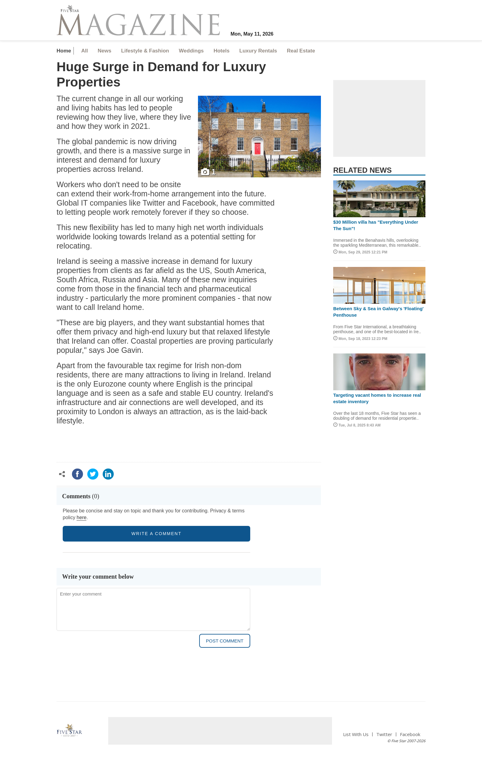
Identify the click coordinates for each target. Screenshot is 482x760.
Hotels (222, 51)
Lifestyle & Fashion (145, 51)
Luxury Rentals (258, 51)
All (84, 51)
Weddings (191, 51)
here (81, 517)
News (104, 51)
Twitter (384, 734)
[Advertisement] (379, 118)
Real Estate (301, 51)
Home (64, 51)
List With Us (356, 734)
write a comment (157, 533)
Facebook (410, 734)
